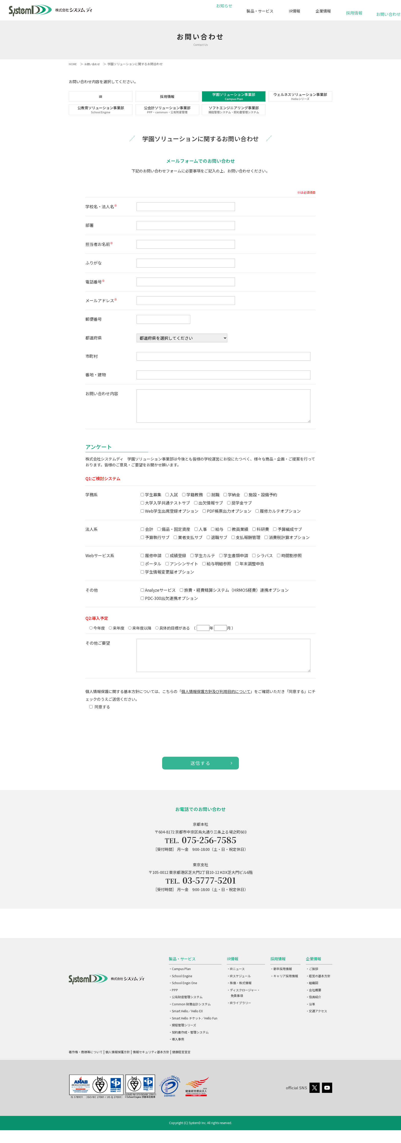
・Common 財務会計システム (190, 1019)
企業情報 (323, 11)
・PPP (173, 1005)
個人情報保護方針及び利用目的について (215, 704)
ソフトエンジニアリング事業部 (234, 119)
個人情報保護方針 (117, 1067)
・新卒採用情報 (281, 984)
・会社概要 (313, 1005)
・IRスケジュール (239, 991)
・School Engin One (183, 998)
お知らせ (223, 11)
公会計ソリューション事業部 (167, 119)
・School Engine (180, 991)
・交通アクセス (316, 1026)
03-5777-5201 (209, 895)
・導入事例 (176, 1054)
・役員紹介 (313, 1012)
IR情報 (294, 11)
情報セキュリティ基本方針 (151, 1067)
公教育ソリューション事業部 (101, 119)
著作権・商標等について (86, 1067)
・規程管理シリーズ (182, 1040)
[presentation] (124, 741)
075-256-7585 (209, 853)
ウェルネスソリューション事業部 (300, 99)
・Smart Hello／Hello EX (186, 1026)
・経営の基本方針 (318, 991)
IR (101, 99)
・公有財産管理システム (186, 1012)
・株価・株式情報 (239, 998)
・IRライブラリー (239, 1018)
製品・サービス (260, 11)
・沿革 (310, 1019)
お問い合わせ (385, 11)
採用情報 (354, 10)
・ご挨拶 (312, 984)
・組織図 (312, 998)
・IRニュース (236, 984)
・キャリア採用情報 (284, 991)
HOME (73, 64)
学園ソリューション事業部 (234, 99)
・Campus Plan (180, 984)
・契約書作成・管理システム (189, 1047)
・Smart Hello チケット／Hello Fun (193, 1033)
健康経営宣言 (181, 1067)
